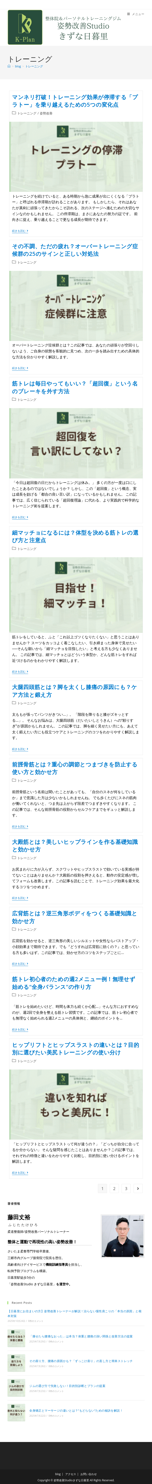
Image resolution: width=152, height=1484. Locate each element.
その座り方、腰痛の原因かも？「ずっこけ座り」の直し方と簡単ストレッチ (81, 1360)
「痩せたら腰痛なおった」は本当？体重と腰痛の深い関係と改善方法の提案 (81, 1336)
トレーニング (34, 66)
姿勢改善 (46, 113)
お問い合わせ (88, 1473)
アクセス (70, 1473)
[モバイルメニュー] (136, 14)
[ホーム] (8, 66)
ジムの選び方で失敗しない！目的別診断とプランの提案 (67, 1385)
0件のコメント (35, 1321)
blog (58, 1473)
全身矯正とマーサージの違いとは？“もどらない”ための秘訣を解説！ (76, 1409)
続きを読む (20, 231)
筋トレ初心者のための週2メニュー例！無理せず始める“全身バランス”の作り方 (73, 982)
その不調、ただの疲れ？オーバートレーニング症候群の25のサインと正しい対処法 (75, 250)
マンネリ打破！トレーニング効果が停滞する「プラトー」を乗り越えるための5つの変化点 (75, 100)
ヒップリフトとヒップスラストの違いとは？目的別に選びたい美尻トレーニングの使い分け (75, 1048)
